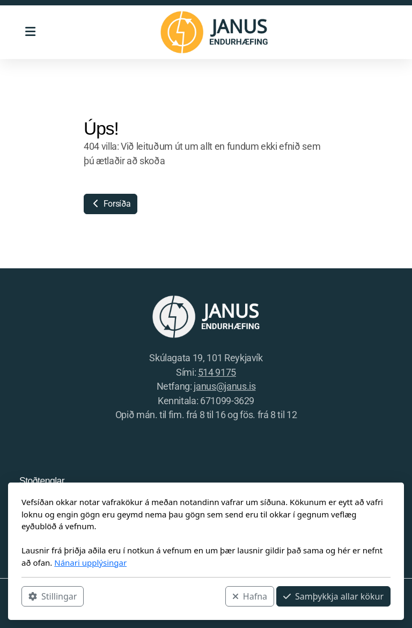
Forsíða (110, 204)
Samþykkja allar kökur (333, 596)
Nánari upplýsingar (90, 562)
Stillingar (52, 596)
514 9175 (217, 372)
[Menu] (30, 32)
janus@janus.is (224, 386)
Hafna (249, 596)
